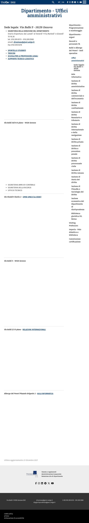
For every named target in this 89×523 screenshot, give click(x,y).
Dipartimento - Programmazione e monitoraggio (76, 28)
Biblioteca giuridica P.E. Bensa (76, 216)
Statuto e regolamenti (49, 472)
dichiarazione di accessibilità (14, 518)
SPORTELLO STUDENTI (17, 50)
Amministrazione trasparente (51, 474)
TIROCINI (11, 53)
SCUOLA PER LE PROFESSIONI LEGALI (23, 56)
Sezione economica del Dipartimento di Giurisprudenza (77, 204)
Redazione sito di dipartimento (52, 476)
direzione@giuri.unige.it (24, 42)
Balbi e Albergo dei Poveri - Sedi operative (76, 50)
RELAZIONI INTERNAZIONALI (34, 329)
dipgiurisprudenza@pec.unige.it (44, 502)
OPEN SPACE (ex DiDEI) (32, 197)
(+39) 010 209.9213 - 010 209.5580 (72, 500)
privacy (6, 516)
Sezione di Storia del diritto (75, 179)
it (59, 2)
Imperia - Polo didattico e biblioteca (75, 232)
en (63, 2)
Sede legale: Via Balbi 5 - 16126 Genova (79, 68)
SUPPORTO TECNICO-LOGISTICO (21, 59)
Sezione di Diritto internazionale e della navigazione (77, 129)
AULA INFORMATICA (45, 393)
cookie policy (8, 514)
